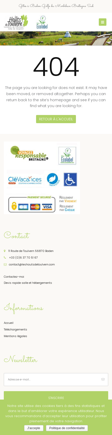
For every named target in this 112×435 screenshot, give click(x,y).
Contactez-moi (14, 277)
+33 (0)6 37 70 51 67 (21, 257)
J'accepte (33, 428)
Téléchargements (15, 329)
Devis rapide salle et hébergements (28, 283)
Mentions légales (15, 336)
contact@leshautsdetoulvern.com (29, 264)
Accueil (8, 323)
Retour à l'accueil (56, 119)
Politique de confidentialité (67, 428)
